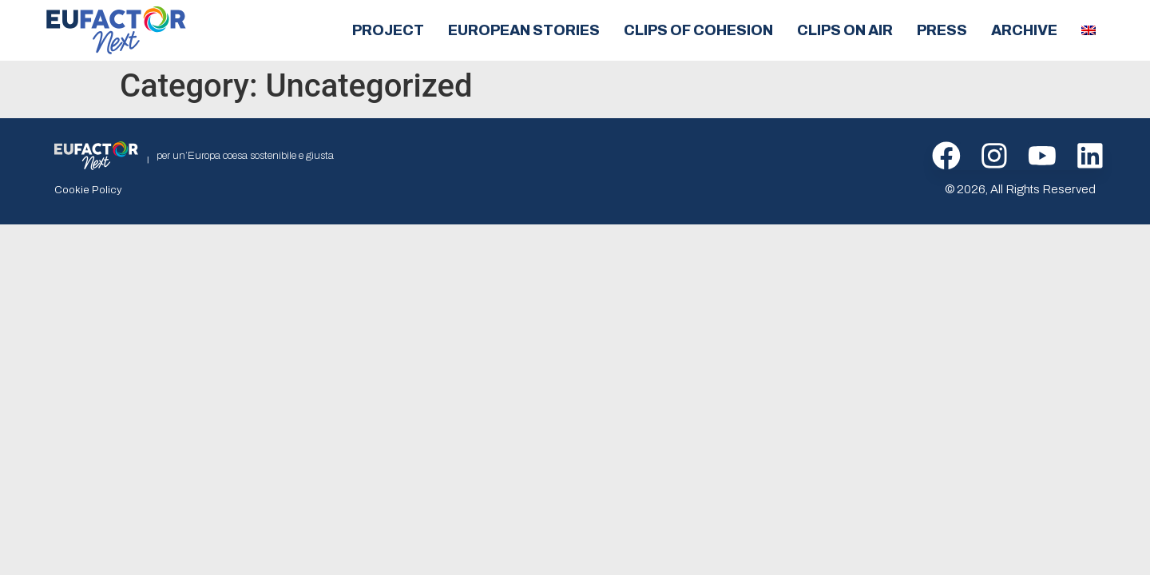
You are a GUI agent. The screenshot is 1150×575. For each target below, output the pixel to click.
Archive (1024, 30)
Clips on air (845, 30)
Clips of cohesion (698, 30)
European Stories (524, 30)
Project (388, 30)
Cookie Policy (84, 189)
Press (942, 30)
